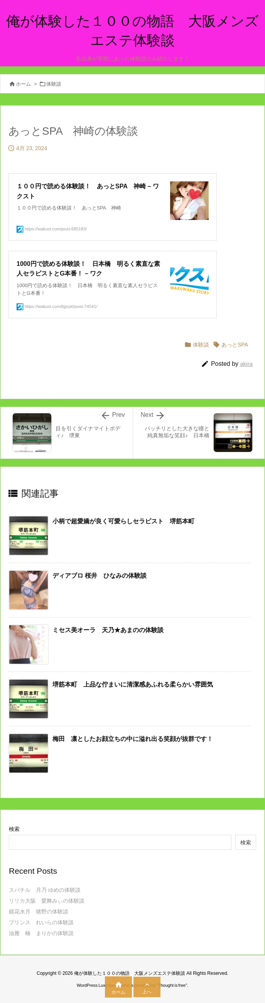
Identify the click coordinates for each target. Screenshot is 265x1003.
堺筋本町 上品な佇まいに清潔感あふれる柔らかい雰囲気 (132, 684)
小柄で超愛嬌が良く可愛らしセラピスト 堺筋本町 (123, 521)
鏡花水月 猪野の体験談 (38, 911)
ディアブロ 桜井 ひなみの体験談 (99, 575)
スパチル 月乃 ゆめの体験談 (45, 890)
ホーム (23, 84)
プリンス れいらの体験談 (41, 922)
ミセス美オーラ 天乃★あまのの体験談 (108, 630)
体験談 (53, 84)
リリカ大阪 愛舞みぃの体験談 (46, 901)
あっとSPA (234, 345)
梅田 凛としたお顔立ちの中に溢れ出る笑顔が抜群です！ (132, 739)
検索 (14, 829)
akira (246, 363)
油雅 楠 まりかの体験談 (41, 933)
